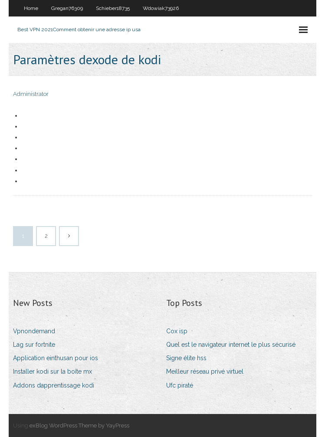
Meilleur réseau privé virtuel (204, 371)
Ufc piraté (179, 385)
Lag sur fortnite (34, 344)
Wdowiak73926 (161, 8)
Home (31, 8)
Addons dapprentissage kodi (53, 385)
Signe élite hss (186, 358)
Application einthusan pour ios (55, 358)
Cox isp (176, 331)
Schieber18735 (113, 8)
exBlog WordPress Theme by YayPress (79, 425)
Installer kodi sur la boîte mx (52, 371)
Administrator (31, 94)
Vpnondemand (34, 331)
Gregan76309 (67, 8)
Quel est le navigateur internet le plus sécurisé (230, 344)
